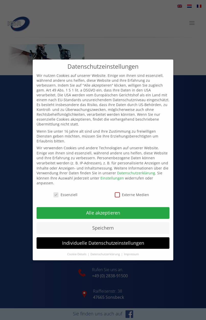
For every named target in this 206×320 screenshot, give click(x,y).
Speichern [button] (103, 222)
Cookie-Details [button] (77, 248)
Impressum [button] (131, 248)
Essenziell (65, 188)
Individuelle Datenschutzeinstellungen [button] (103, 237)
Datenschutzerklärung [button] (105, 248)
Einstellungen (112, 172)
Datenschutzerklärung (136, 167)
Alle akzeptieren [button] (103, 207)
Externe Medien (132, 188)
